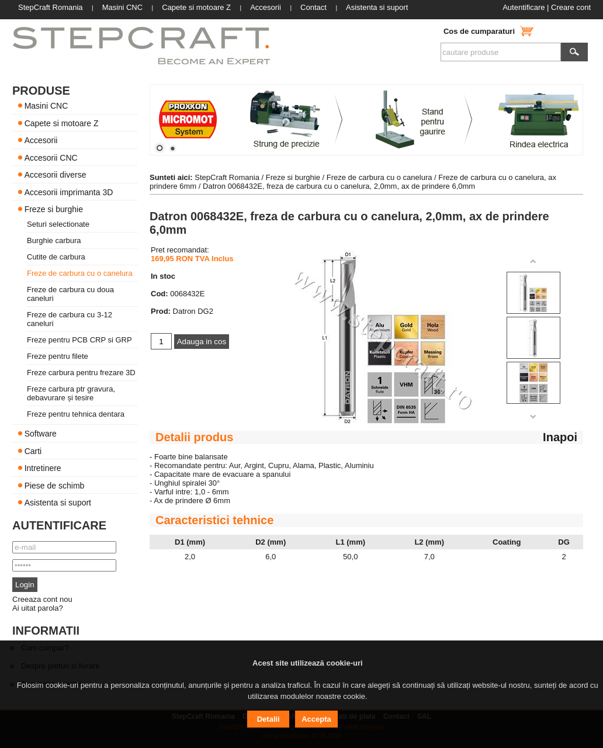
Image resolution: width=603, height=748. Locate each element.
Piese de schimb (55, 485)
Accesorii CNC (51, 157)
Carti (33, 450)
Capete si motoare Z (62, 122)
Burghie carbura (54, 240)
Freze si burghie (54, 209)
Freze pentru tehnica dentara (75, 414)
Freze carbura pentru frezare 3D (81, 372)
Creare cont (571, 7)
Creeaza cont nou (42, 599)
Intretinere (43, 468)
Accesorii (41, 140)
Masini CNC (46, 105)
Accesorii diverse (55, 174)
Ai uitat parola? (37, 608)
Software (41, 433)
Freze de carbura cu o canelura (80, 273)
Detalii (268, 719)
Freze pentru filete (57, 356)
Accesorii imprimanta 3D (69, 191)
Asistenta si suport (58, 502)
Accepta (316, 719)
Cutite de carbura (56, 256)
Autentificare (524, 7)
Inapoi (560, 437)
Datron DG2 (193, 311)
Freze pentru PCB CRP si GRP (79, 339)
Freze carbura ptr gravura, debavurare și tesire (71, 393)
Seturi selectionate (58, 224)
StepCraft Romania (227, 177)
